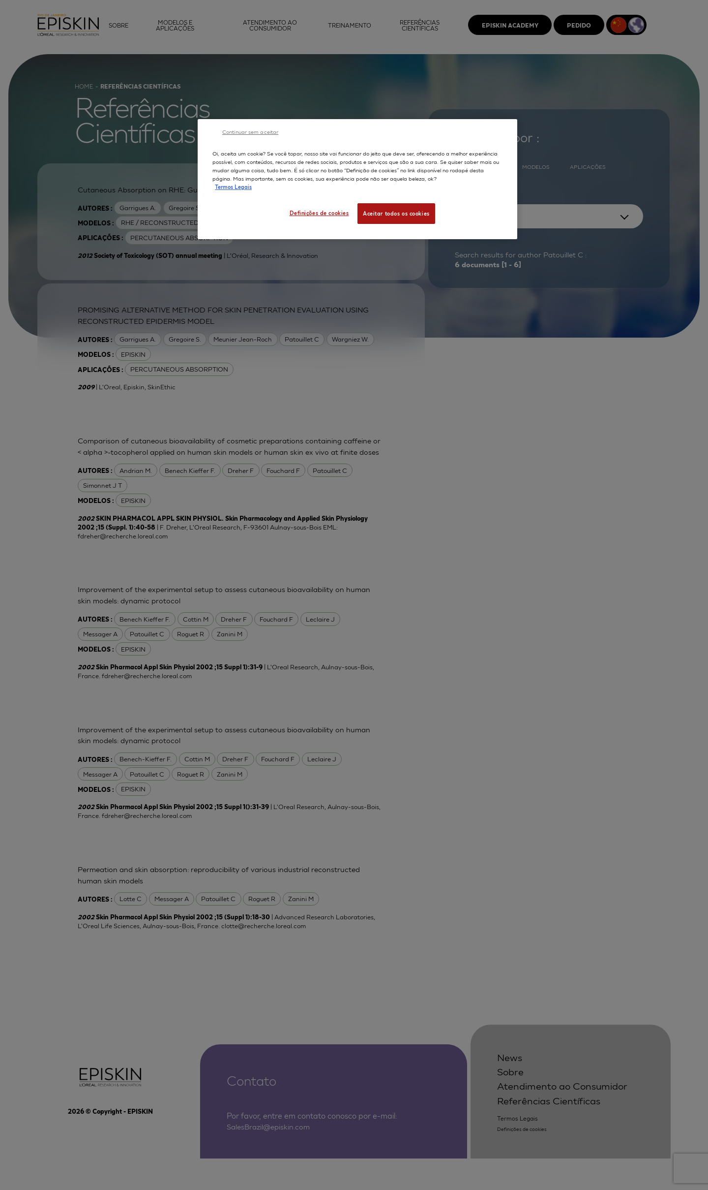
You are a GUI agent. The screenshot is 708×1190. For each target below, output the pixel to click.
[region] (357, 179)
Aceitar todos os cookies (396, 213)
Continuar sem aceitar (250, 131)
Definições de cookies (319, 213)
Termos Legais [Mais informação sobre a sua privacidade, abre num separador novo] (233, 186)
